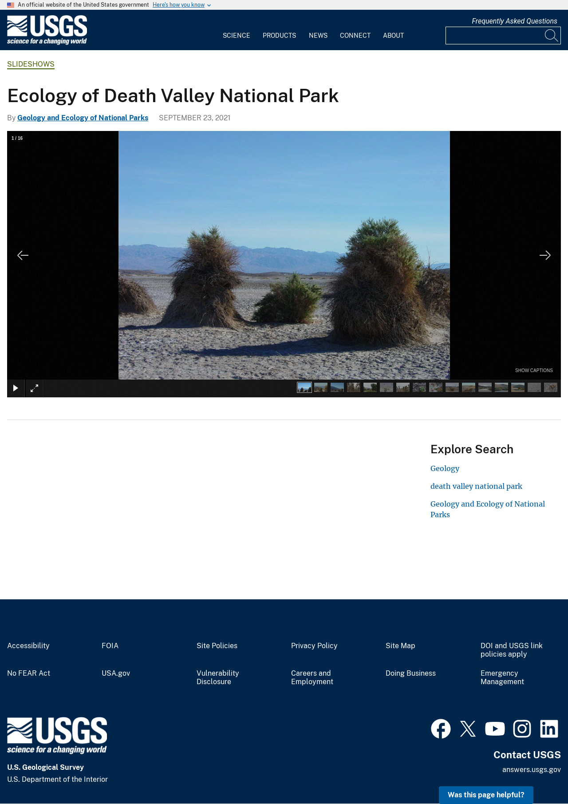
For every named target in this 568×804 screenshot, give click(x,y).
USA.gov (116, 673)
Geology (444, 468)
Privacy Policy (314, 646)
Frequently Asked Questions (514, 21)
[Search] (552, 35)
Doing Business (411, 673)
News (318, 35)
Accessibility (28, 646)
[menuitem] (236, 30)
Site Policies (217, 646)
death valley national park (476, 486)
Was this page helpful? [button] (486, 795)
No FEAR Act (28, 673)
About (393, 35)
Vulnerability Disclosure (218, 677)
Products (279, 35)
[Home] (47, 43)
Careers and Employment (312, 677)
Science (236, 35)
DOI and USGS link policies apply (512, 650)
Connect (355, 35)
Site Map (400, 646)
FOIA (110, 646)
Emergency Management (502, 677)
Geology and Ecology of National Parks (82, 118)
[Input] (503, 35)
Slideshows (31, 64)
